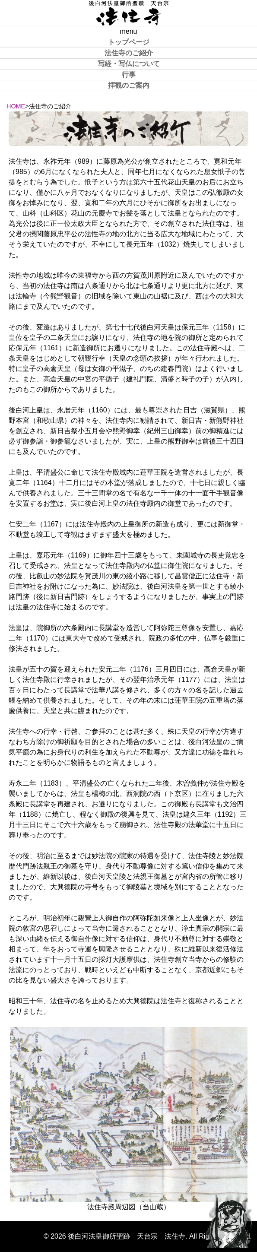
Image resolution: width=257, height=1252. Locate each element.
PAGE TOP (229, 1217)
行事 (129, 74)
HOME (15, 106)
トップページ (128, 42)
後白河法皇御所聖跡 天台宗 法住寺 (129, 13)
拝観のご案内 (128, 85)
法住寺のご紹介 (129, 53)
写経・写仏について (129, 63)
